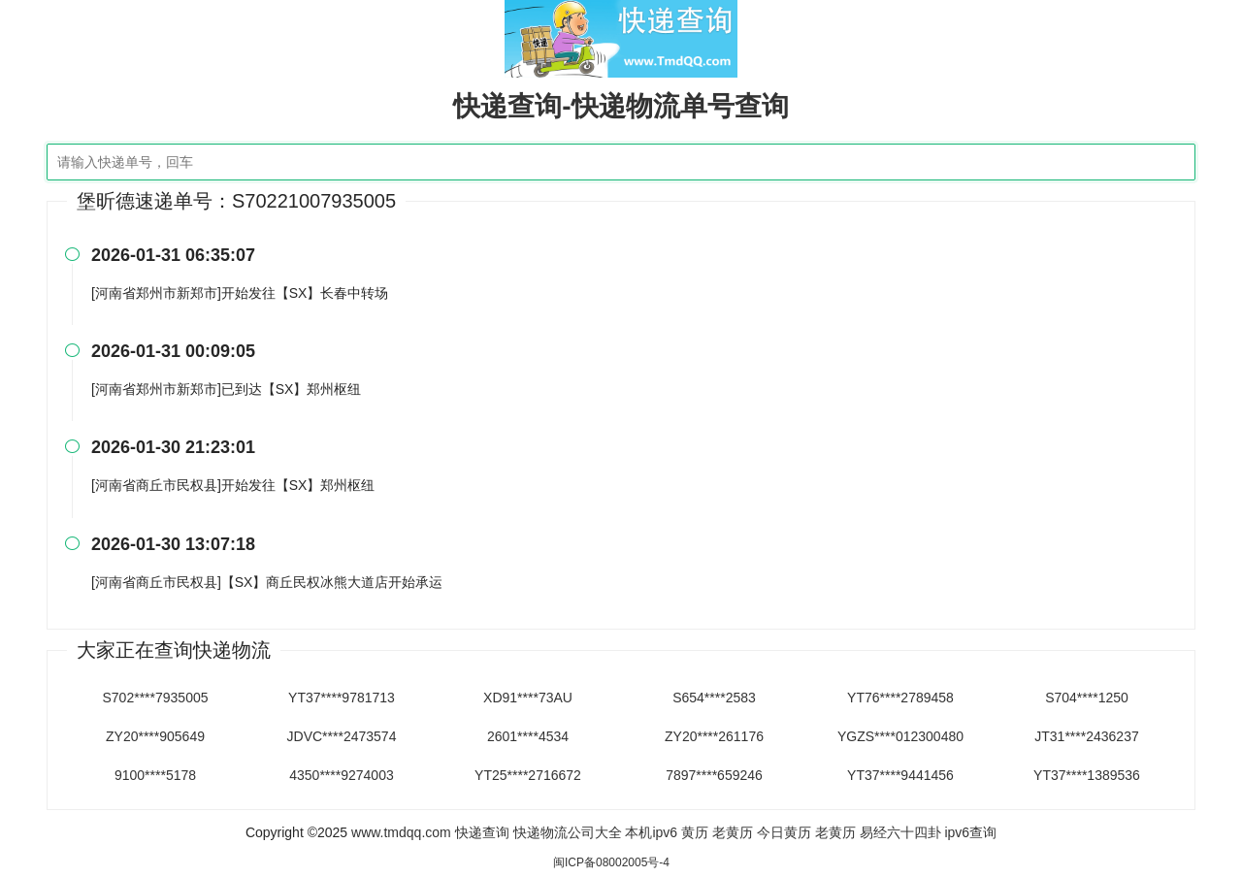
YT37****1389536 (1086, 775)
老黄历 (732, 832)
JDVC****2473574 (342, 736)
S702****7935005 (156, 697)
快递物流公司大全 (567, 832)
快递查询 (482, 832)
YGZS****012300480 (900, 736)
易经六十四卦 (900, 832)
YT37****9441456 (900, 775)
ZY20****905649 (155, 736)
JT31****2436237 (1086, 736)
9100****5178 (155, 775)
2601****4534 (528, 736)
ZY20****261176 (714, 736)
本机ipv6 (651, 832)
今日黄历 (784, 832)
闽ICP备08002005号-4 (611, 862)
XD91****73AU (527, 697)
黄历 (694, 832)
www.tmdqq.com (401, 832)
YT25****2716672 (527, 775)
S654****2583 (714, 697)
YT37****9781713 (341, 697)
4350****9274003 (341, 775)
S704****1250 (1086, 697)
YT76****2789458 (900, 697)
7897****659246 (714, 775)
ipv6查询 (970, 832)
